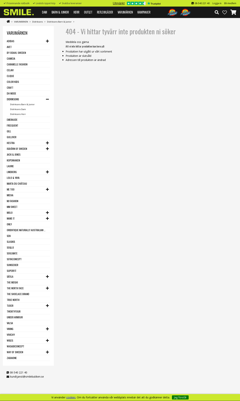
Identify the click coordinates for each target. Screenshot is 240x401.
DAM (44, 12)
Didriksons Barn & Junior (59, 21)
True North (13, 300)
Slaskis (11, 242)
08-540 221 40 (202, 3)
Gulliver (11, 137)
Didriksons (37, 21)
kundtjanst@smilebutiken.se (27, 376)
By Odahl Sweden (16, 53)
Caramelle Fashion (17, 64)
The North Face (15, 288)
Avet (9, 47)
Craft (10, 87)
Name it (11, 218)
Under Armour (15, 317)
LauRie (10, 166)
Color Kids (13, 82)
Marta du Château (17, 183)
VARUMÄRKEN (125, 12)
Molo (10, 212)
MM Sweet (12, 207)
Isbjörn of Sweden (17, 149)
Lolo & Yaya (13, 178)
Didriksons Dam (18, 109)
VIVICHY (11, 335)
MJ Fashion (12, 201)
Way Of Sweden (15, 352)
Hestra (11, 143)
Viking (10, 329)
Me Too (10, 189)
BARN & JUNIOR (60, 12)
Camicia (11, 58)
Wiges (10, 340)
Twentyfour (13, 311)
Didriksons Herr (18, 114)
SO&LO (10, 247)
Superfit (11, 271)
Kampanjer (143, 12)
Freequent (12, 125)
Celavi (10, 70)
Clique (10, 76)
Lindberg (12, 172)
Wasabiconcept (15, 346)
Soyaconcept (14, 259)
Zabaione (12, 358)
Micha (10, 195)
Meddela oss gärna (77, 42)
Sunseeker (12, 265)
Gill (9, 131)
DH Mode (11, 93)
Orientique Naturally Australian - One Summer (26, 230)
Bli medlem (230, 3)
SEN (8, 236)
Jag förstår (180, 397)
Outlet (88, 12)
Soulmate (12, 253)
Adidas (10, 41)
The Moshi (12, 282)
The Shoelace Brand (18, 294)
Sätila (10, 276)
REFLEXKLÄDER (105, 12)
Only (9, 224)
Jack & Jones (13, 154)
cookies (71, 397)
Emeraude (12, 119)
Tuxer (10, 305)
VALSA (10, 323)
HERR (77, 12)
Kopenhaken (13, 160)
